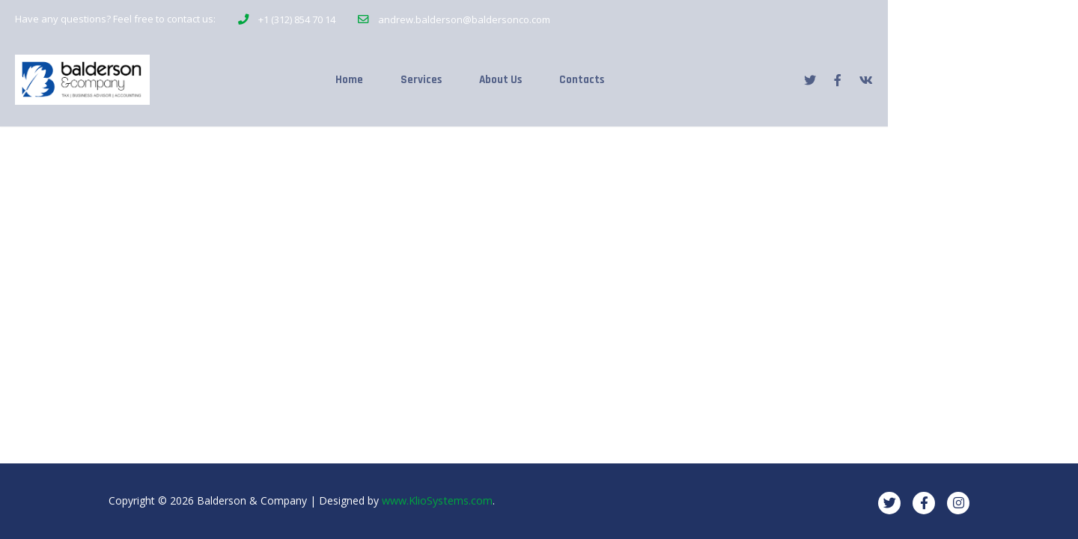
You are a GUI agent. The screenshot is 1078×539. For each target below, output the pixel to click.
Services (511, 76)
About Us (597, 76)
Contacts (684, 76)
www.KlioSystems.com (437, 500)
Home (434, 76)
